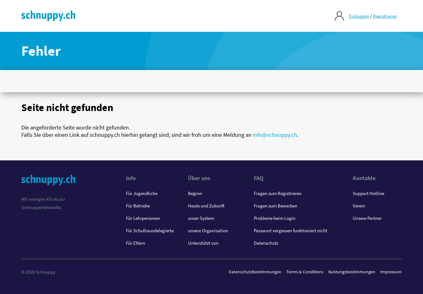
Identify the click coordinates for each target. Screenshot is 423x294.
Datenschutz (266, 243)
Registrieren (385, 16)
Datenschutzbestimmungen (255, 272)
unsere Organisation (208, 231)
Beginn (195, 193)
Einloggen (359, 16)
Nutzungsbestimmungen (351, 272)
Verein (359, 206)
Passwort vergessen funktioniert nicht (290, 231)
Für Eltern (135, 243)
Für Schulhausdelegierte (150, 231)
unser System (201, 218)
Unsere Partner (367, 218)
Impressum (391, 272)
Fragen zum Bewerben (275, 206)
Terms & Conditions (304, 272)
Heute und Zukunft (206, 206)
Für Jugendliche (141, 193)
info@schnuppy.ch (275, 134)
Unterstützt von (203, 243)
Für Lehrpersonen (143, 218)
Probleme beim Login (274, 218)
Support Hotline (368, 193)
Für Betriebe (138, 206)
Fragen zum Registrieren (278, 193)
